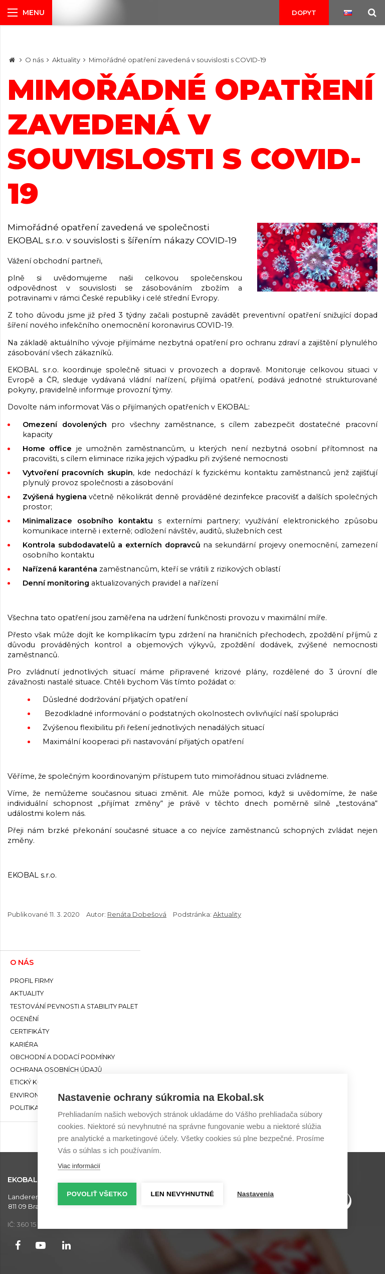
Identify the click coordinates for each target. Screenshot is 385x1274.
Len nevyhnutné (183, 1194)
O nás (34, 60)
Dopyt (304, 13)
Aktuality (66, 60)
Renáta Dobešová (136, 914)
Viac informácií (79, 1166)
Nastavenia (255, 1194)
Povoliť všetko (97, 1194)
